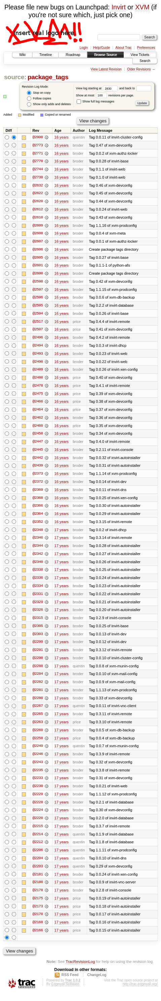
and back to (135, 88)
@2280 (38, 703)
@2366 (38, 509)
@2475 (38, 396)
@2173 (38, 913)
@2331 (38, 598)
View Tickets (140, 55)
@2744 (38, 169)
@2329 (38, 606)
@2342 (38, 557)
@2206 (38, 857)
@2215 (38, 833)
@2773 (38, 145)
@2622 (38, 193)
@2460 (38, 428)
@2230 (38, 792)
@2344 (38, 549)
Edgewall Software (65, 992)
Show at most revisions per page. (105, 95)
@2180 (38, 889)
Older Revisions (139, 69)
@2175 (38, 905)
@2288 (38, 671)
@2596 (38, 299)
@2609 (38, 226)
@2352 (38, 525)
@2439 (38, 469)
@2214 (38, 841)
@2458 (38, 436)
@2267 (38, 711)
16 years (61, 137)
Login (84, 48)
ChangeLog (96, 983)
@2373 (38, 477)
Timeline (45, 55)
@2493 (38, 355)
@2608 (38, 234)
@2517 (38, 323)
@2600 (38, 274)
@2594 (38, 315)
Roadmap (73, 55)
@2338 (38, 574)
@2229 (38, 800)
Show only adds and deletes (49, 104)
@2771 (38, 153)
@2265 (38, 719)
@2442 (38, 460)
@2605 (38, 258)
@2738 (38, 177)
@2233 (38, 784)
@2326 (38, 614)
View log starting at (97, 88)
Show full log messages (95, 101)
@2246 (38, 760)
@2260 (38, 735)
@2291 (38, 655)
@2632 (38, 185)
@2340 (38, 566)
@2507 (38, 331)
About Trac (123, 48)
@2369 (38, 493)
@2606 (38, 250)
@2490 (38, 363)
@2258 (38, 744)
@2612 (38, 210)
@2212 (38, 849)
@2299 (38, 646)
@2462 (38, 420)
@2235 (38, 776)
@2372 (38, 485)
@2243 (38, 768)
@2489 (38, 371)
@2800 (38, 137)
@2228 (38, 808)
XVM (142, 7)
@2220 (38, 824)
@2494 (38, 347)
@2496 (38, 339)
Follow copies (39, 98)
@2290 (38, 663)
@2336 (38, 582)
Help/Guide (101, 48)
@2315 (38, 622)
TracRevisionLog (80, 969)
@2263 (38, 727)
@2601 (38, 266)
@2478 (38, 388)
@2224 (38, 816)
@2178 (38, 897)
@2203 (38, 873)
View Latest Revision (106, 69)
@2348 (38, 533)
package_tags (48, 77)
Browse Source (105, 55)
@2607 (38, 242)
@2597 (38, 291)
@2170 (38, 921)
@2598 (38, 282)
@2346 (38, 541)
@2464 (38, 412)
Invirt (119, 7)
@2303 (38, 638)
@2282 (38, 687)
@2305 (38, 630)
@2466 (38, 404)
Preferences (146, 48)
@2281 (38, 695)
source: (15, 77)
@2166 (38, 938)
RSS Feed (70, 983)
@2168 (38, 930)
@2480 (38, 380)
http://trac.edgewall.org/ (140, 992)
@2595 (38, 307)
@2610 (38, 218)
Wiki (22, 55)
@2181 (38, 881)
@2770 (38, 161)
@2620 (38, 202)
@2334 (38, 590)
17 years (61, 534)
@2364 (38, 517)
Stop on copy (38, 93)
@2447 (38, 444)
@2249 (38, 752)
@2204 (38, 865)
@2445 (38, 452)
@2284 (38, 679)
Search (144, 61)
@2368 (38, 501)
